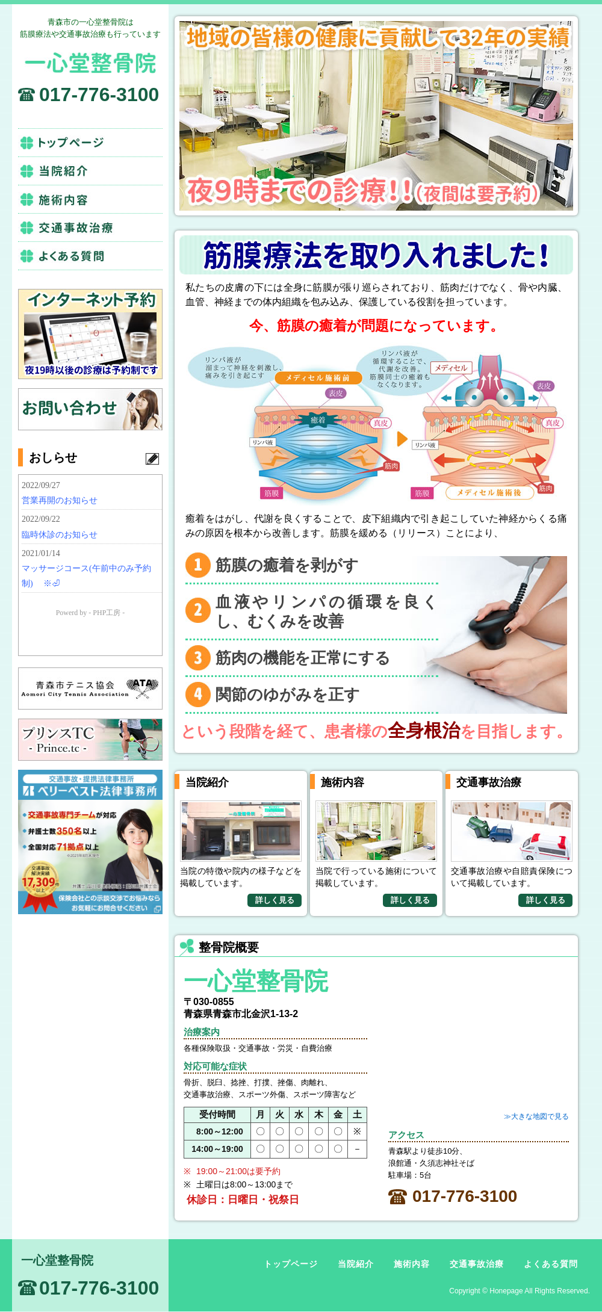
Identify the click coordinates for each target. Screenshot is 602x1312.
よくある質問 (90, 256)
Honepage (506, 1291)
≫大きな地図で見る (536, 1116)
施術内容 (90, 199)
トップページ (90, 143)
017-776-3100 (99, 94)
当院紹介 (90, 171)
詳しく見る (274, 900)
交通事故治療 (90, 227)
